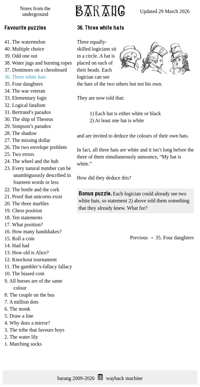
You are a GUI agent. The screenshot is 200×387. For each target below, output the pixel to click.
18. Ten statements (23, 217)
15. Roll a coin (19, 238)
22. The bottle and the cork (31, 189)
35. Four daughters (23, 84)
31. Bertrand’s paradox (27, 112)
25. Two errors (19, 154)
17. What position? (23, 224)
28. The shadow (20, 133)
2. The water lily (21, 337)
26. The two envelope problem (35, 147)
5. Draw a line (18, 316)
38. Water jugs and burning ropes (38, 63)
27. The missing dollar (27, 140)
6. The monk (17, 309)
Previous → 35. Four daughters (162, 237)
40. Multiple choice (24, 49)
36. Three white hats (25, 77)
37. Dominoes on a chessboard (35, 70)
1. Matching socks (23, 344)
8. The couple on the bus (29, 295)
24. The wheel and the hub (31, 161)
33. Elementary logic (25, 98)
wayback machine (124, 378)
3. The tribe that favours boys (34, 330)
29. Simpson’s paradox (27, 126)
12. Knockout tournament (30, 259)
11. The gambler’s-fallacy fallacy (38, 266)
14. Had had (16, 245)
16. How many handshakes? (33, 231)
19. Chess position (23, 210)
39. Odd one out (20, 56)
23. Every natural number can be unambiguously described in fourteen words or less (37, 175)
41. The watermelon (24, 42)
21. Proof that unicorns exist (33, 196)
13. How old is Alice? (26, 252)
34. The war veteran (24, 91)
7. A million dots (21, 302)
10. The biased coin (24, 273)
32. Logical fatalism (24, 105)
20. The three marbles (26, 203)
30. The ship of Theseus (28, 119)
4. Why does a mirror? (27, 323)
